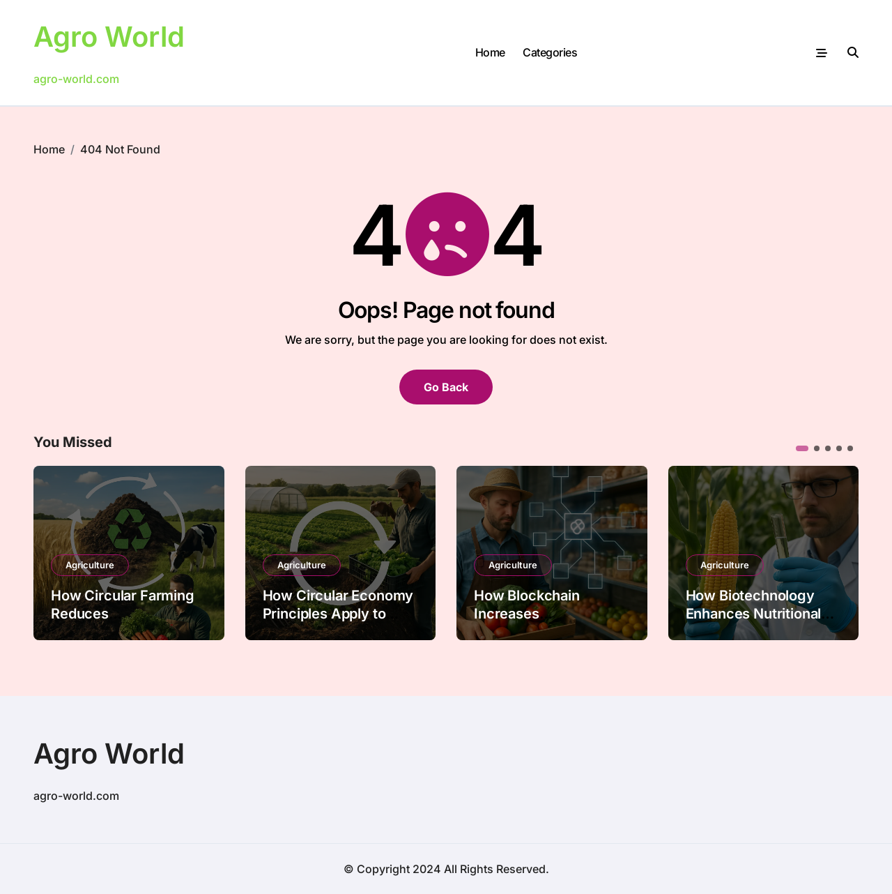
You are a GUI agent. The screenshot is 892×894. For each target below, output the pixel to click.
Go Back (446, 387)
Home (490, 52)
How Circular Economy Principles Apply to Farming (338, 613)
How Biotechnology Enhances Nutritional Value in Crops (754, 613)
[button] (802, 448)
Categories (550, 52)
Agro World (109, 37)
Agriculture (90, 564)
